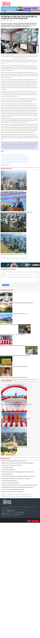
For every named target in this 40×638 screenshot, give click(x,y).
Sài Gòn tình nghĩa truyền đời (7, 467)
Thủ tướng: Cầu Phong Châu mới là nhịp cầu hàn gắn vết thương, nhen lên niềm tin (16, 404)
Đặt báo (29, 521)
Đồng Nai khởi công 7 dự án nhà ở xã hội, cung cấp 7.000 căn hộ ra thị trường (15, 418)
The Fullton (17, 494)
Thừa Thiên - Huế (24, 258)
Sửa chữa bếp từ (3, 494)
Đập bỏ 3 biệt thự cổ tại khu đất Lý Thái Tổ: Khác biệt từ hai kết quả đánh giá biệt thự (18, 463)
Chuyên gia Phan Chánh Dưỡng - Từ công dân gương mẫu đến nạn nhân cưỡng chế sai (18, 471)
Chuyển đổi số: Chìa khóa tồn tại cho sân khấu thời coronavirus (14, 154)
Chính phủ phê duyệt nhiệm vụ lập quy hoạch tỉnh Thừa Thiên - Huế (15, 159)
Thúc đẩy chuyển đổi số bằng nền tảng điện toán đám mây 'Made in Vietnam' (17, 157)
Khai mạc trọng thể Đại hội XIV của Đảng (9, 480)
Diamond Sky (26, 496)
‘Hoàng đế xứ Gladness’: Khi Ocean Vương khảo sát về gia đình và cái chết (13, 377)
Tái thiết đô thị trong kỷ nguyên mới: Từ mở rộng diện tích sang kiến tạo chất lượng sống (18, 476)
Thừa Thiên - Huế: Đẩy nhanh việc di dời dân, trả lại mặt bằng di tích (15, 161)
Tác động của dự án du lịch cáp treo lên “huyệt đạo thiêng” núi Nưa (14, 460)
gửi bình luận (5, 285)
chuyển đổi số (8, 258)
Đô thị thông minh (16, 258)
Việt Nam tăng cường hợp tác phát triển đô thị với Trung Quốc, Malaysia (14, 254)
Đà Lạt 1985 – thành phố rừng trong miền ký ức (10, 482)
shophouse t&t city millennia (15, 496)
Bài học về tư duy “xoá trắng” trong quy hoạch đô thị (12, 465)
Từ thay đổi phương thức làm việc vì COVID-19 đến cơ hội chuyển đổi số (16, 162)
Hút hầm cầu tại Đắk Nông (11, 494)
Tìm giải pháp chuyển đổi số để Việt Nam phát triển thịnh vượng (14, 156)
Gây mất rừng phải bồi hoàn (7, 474)
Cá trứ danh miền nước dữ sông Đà (8, 469)
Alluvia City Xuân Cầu (7, 496)
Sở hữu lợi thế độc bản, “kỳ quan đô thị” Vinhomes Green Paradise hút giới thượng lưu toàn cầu (19, 485)
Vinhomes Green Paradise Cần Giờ (25, 494)
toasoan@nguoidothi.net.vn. (9, 514)
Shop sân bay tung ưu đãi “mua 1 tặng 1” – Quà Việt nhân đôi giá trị (12, 334)
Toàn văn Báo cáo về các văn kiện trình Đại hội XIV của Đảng (13, 489)
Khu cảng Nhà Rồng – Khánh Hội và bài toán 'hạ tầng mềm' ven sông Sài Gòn (16, 478)
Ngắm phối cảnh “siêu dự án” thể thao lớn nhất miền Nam (12, 491)
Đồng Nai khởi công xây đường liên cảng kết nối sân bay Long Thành (13, 432)
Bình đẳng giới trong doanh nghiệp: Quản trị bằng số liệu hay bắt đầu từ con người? (17, 487)
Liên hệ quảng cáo (35, 521)
